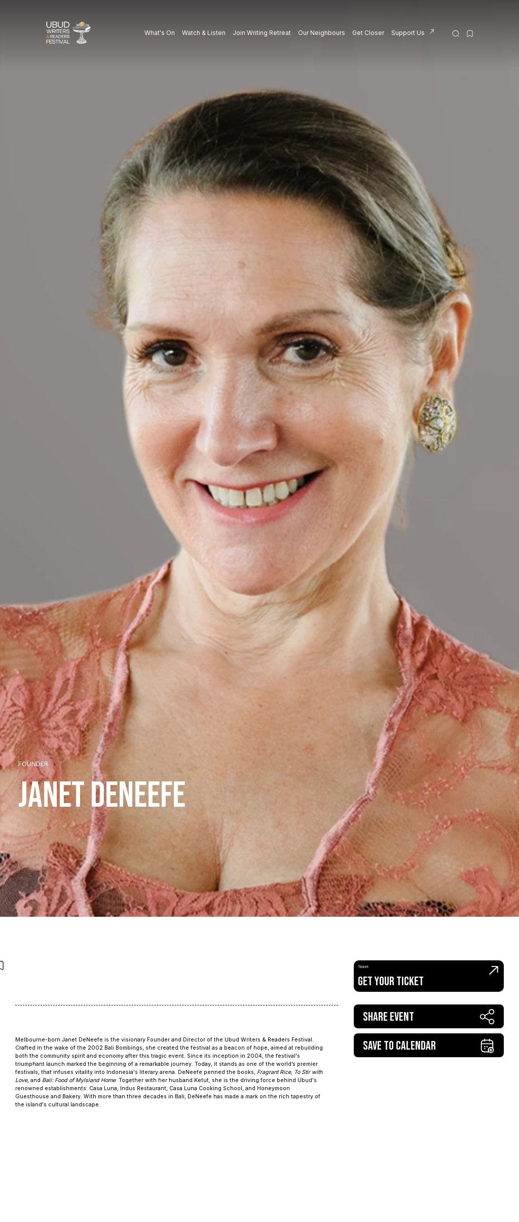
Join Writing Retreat (262, 33)
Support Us (408, 33)
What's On (159, 33)
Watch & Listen (204, 33)
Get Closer (368, 33)
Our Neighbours (321, 33)
